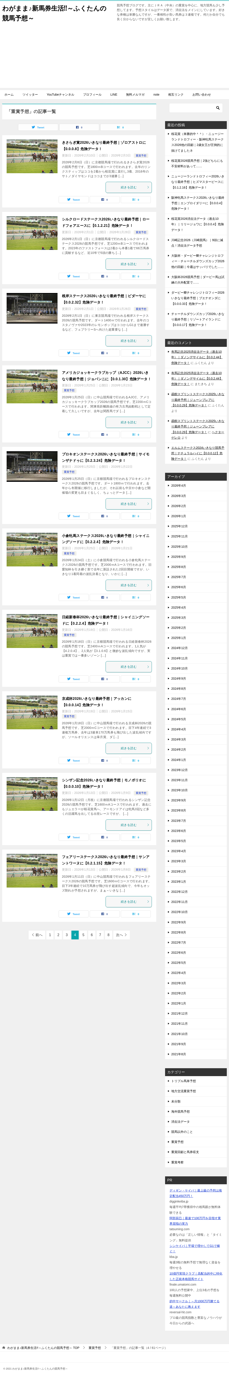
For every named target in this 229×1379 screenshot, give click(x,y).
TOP (43, 1348)
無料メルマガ (135, 94)
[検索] (195, 108)
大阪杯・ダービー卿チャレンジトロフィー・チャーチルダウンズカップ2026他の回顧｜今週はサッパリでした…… (197, 261)
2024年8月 (178, 688)
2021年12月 (179, 1013)
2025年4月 (178, 607)
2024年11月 (179, 658)
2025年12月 (179, 526)
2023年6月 (178, 831)
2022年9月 (178, 922)
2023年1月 (178, 881)
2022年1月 (178, 1003)
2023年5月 (178, 841)
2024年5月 (178, 719)
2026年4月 (178, 485)
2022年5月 (178, 962)
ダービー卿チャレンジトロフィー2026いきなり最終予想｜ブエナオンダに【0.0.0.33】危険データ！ (197, 298)
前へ (39, 935)
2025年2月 (178, 627)
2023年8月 (178, 810)
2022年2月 (178, 993)
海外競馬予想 (180, 1111)
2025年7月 (178, 577)
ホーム (9, 94)
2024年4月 (178, 729)
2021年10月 (179, 1034)
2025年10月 (179, 546)
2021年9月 (178, 1044)
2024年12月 (179, 648)
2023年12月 (179, 770)
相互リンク (176, 94)
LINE (113, 94)
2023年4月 (178, 851)
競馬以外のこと (182, 1131)
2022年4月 (178, 973)
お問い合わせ (201, 94)
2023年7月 (178, 820)
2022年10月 (179, 912)
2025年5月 (178, 597)
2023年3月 (178, 861)
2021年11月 (179, 1023)
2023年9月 (178, 800)
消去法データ (180, 1121)
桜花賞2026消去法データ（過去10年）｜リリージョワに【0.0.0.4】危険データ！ (197, 224)
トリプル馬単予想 (183, 1081)
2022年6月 (178, 952)
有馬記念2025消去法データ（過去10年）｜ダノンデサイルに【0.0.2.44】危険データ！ (197, 357)
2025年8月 (178, 567)
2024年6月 (178, 709)
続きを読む (135, 187)
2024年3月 (178, 739)
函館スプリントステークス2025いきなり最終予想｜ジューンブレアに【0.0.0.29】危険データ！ (197, 399)
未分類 (176, 1101)
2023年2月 (178, 871)
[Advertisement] (114, 57)
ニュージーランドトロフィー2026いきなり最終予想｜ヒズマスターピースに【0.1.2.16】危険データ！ (197, 182)
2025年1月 (178, 638)
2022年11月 (179, 902)
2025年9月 (178, 557)
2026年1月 (178, 516)
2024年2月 (178, 749)
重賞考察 (177, 1162)
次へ (119, 935)
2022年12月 (179, 891)
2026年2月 (178, 506)
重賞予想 (141, 155)
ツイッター (30, 94)
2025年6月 (178, 587)
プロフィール (92, 94)
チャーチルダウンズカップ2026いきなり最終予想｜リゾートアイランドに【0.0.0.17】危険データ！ (197, 319)
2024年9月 (178, 678)
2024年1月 (178, 760)
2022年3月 (178, 983)
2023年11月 (179, 780)
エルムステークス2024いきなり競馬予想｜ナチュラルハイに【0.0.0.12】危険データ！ (197, 453)
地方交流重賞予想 (183, 1091)
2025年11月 (179, 536)
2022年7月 (178, 942)
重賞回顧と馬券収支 (185, 1152)
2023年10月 (179, 790)
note (156, 94)
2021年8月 (178, 1054)
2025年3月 (178, 617)
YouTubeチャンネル (60, 94)
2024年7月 (178, 698)
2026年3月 (178, 496)
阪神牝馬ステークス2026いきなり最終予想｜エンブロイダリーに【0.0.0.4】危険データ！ (197, 203)
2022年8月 (178, 932)
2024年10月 (179, 668)
